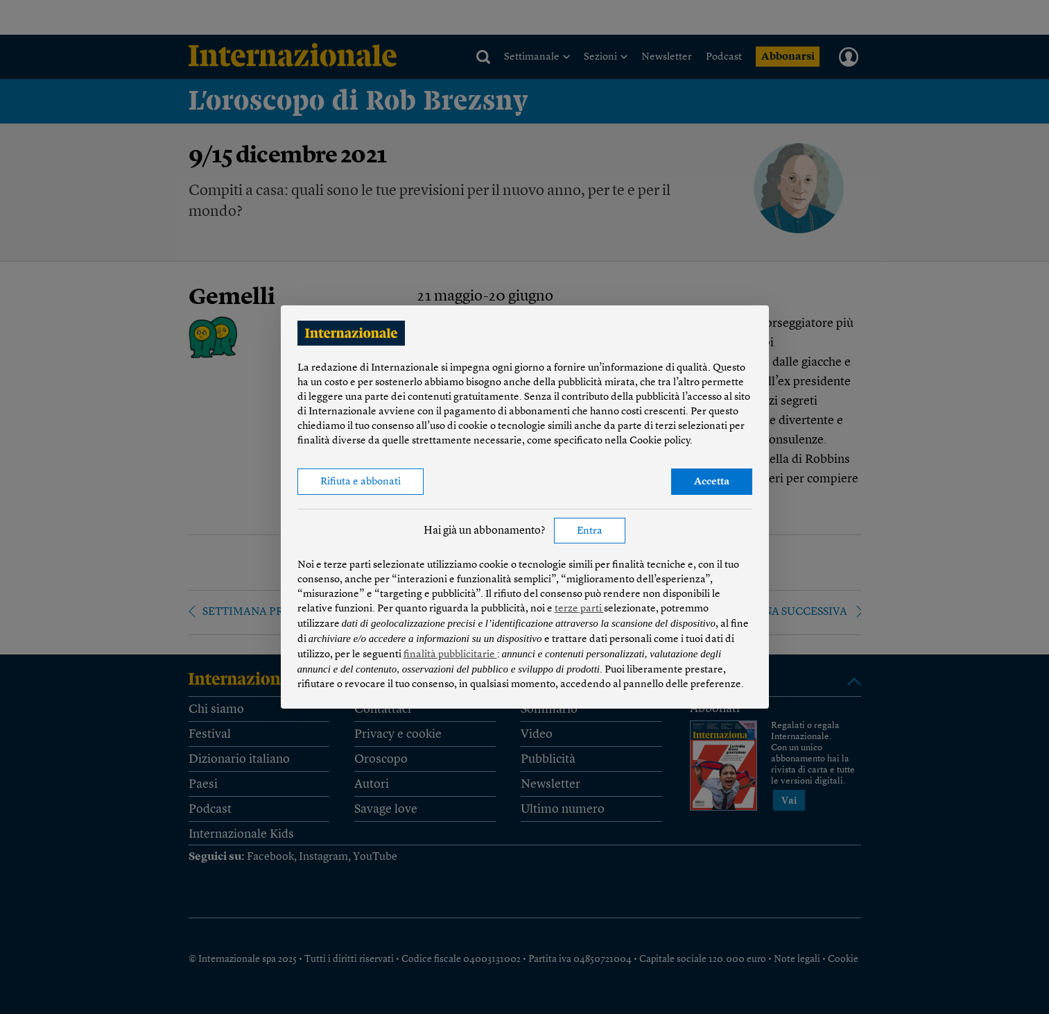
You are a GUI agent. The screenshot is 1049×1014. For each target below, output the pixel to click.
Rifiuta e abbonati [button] (360, 482)
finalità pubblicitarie (450, 655)
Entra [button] (589, 531)
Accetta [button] (711, 482)
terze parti (579, 609)
